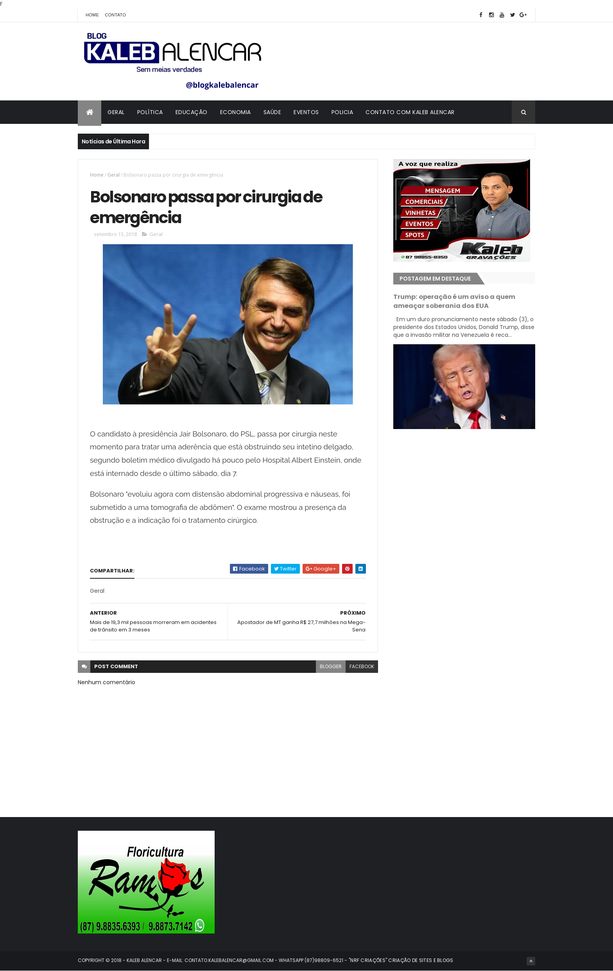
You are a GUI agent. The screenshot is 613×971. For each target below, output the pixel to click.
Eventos (306, 112)
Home (92, 15)
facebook (362, 666)
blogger (331, 666)
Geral (116, 112)
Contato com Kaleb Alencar (410, 112)
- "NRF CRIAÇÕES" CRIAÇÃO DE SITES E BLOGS (398, 960)
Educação (192, 112)
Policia (342, 112)
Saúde (272, 112)
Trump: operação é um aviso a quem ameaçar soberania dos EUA (454, 301)
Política (150, 112)
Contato (115, 15)
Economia (235, 112)
